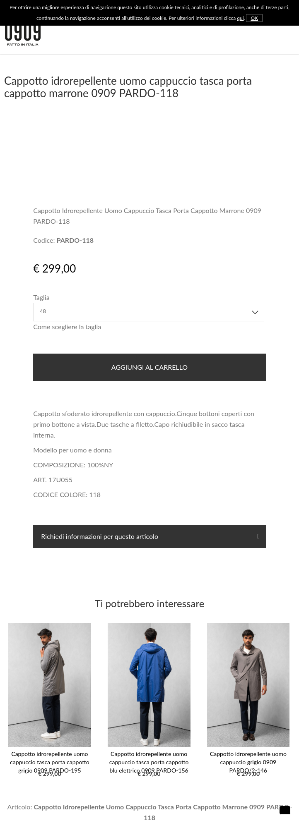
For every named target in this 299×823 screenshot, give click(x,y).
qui (240, 18)
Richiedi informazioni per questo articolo (98, 536)
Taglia (41, 297)
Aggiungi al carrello (149, 367)
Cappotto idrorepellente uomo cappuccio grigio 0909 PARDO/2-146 (248, 762)
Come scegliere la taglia (67, 326)
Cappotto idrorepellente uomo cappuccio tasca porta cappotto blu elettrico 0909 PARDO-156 (149, 762)
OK (254, 18)
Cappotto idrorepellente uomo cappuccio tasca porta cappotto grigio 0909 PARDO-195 (49, 762)
